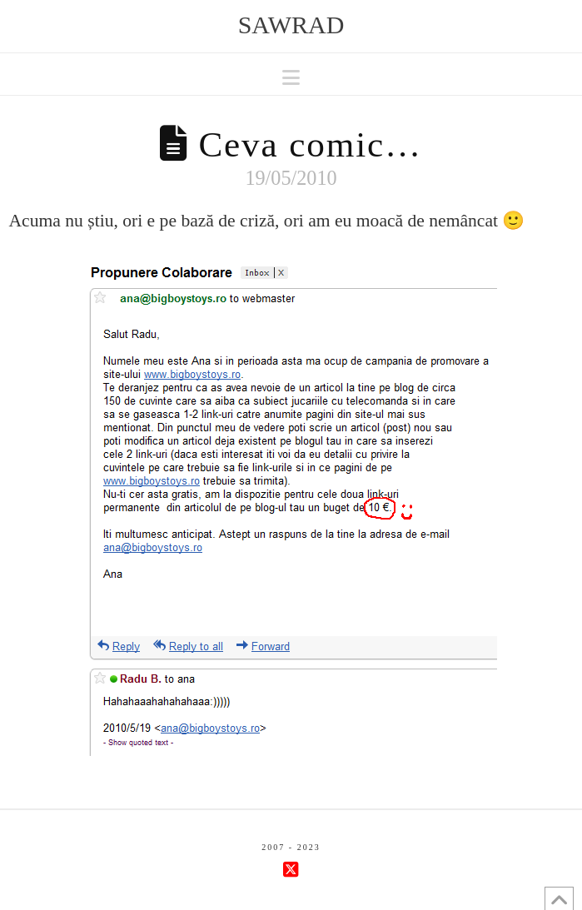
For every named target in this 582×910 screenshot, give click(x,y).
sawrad (291, 24)
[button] (291, 77)
